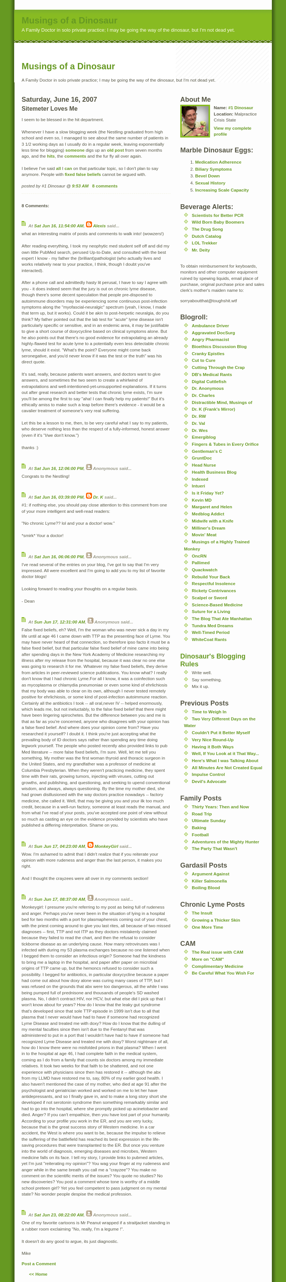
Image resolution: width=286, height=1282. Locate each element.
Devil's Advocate (209, 781)
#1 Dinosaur (240, 107)
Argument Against (210, 873)
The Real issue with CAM (217, 952)
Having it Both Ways (213, 746)
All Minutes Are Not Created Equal (227, 767)
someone (75, 150)
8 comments (104, 185)
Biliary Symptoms (213, 169)
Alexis (99, 225)
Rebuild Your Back (211, 576)
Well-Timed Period (211, 632)
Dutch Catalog (206, 236)
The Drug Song (207, 229)
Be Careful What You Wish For (223, 972)
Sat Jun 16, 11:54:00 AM (59, 225)
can (68, 168)
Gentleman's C (207, 451)
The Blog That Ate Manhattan (222, 618)
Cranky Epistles (208, 353)
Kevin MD (202, 500)
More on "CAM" (208, 959)
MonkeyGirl (106, 846)
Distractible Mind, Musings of (222, 402)
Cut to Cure (204, 360)
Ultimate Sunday (209, 820)
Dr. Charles (203, 395)
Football (200, 834)
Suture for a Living (211, 611)
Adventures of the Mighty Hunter (225, 841)
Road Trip (202, 813)
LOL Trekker (204, 242)
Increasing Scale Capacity (222, 189)
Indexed (200, 479)
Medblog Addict (208, 513)
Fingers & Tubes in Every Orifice (225, 444)
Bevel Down (207, 175)
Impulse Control (208, 774)
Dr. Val (198, 423)
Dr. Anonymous (208, 388)
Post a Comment (39, 1263)
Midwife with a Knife (212, 520)
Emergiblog (204, 437)
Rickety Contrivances (214, 590)
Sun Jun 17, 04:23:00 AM (59, 846)
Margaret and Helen (212, 506)
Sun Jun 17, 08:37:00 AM (59, 899)
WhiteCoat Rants (209, 639)
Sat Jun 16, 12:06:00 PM (59, 468)
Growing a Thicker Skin (216, 920)
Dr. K (98, 497)
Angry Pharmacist (210, 339)
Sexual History (210, 182)
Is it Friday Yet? (208, 492)
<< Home (38, 1274)
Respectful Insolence (213, 583)
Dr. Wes (200, 430)
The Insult (202, 912)
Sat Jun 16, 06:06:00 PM (59, 556)
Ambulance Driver (210, 325)
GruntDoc (202, 457)
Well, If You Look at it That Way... (225, 753)
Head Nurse (204, 464)
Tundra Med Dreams (212, 625)
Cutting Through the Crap (218, 367)
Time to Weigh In (209, 711)
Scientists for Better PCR (218, 215)
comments (75, 156)
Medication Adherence (218, 162)
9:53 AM (80, 185)
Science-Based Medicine (217, 604)
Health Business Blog (214, 472)
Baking (199, 827)
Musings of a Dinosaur (69, 20)
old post (115, 150)
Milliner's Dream (208, 527)
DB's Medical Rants (212, 374)
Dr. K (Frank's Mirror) (213, 409)
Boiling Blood (206, 887)
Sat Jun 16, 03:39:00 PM (59, 497)
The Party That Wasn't (214, 848)
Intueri (198, 485)
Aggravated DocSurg (213, 332)
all (58, 168)
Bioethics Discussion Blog (219, 346)
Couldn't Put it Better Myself (221, 732)
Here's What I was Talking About (225, 760)
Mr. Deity (201, 249)
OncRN (199, 555)
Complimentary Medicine (217, 966)
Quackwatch (204, 569)
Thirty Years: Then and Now (220, 806)
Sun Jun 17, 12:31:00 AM (59, 621)
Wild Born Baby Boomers (218, 222)
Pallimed (201, 562)
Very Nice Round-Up (212, 739)
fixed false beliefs (83, 174)
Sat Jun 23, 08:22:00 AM (59, 1214)
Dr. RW (199, 416)
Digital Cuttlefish (209, 381)
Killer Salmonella (209, 880)
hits (51, 156)
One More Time (207, 927)
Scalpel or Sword (209, 597)
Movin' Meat (204, 534)
